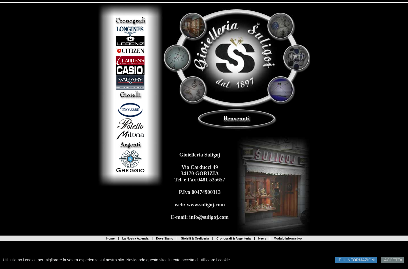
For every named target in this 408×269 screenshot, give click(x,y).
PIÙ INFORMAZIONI (356, 260)
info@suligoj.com (209, 217)
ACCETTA (392, 260)
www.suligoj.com (206, 204)
